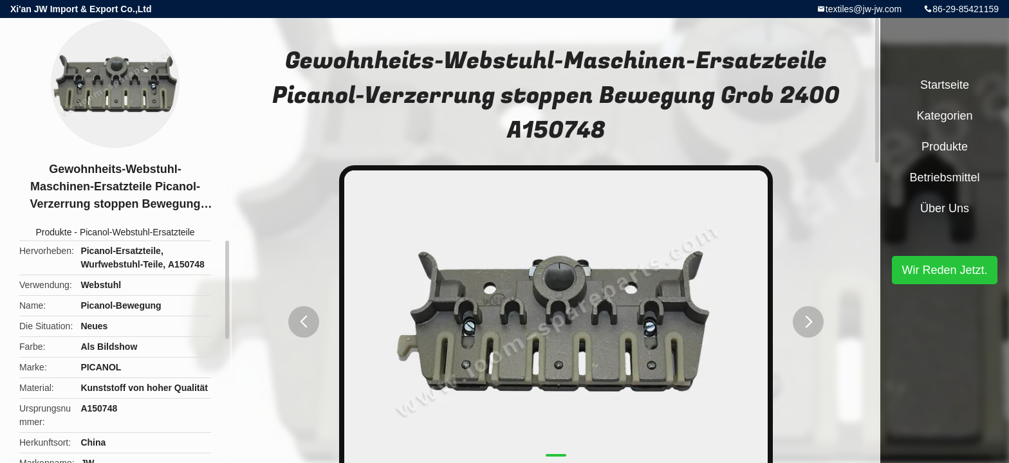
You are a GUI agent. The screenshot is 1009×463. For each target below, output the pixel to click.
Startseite (944, 84)
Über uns (944, 208)
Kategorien (944, 115)
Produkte (53, 232)
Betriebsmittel (944, 177)
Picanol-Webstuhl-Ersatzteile (137, 232)
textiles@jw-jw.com (864, 9)
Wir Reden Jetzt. (944, 270)
